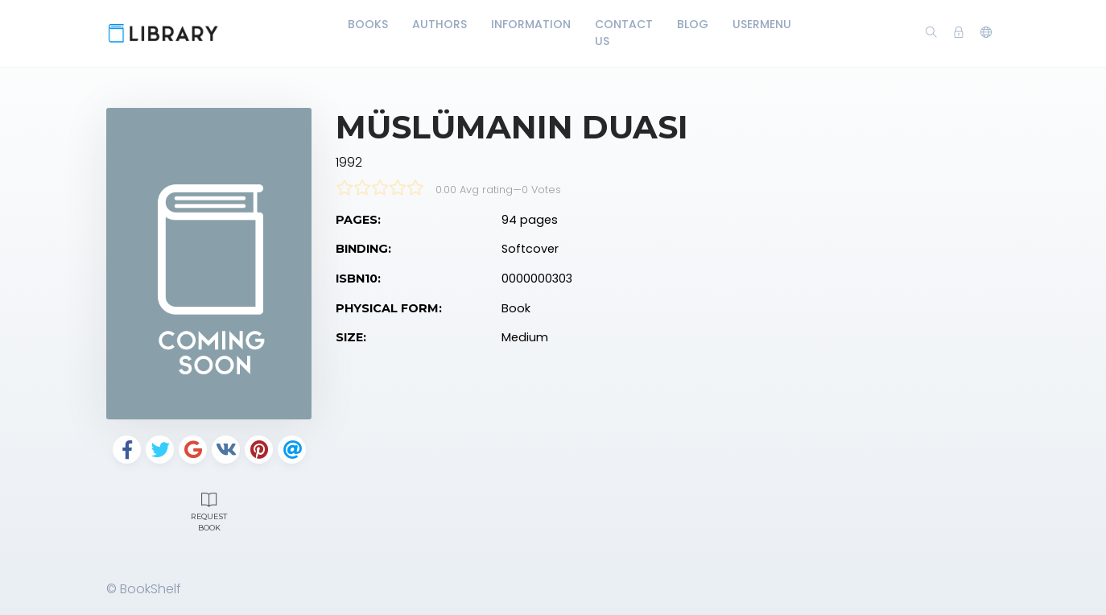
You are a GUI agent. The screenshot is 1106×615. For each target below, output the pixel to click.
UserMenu (762, 24)
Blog (692, 24)
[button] (986, 33)
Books (368, 24)
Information (531, 24)
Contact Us (624, 32)
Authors (439, 24)
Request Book (209, 510)
